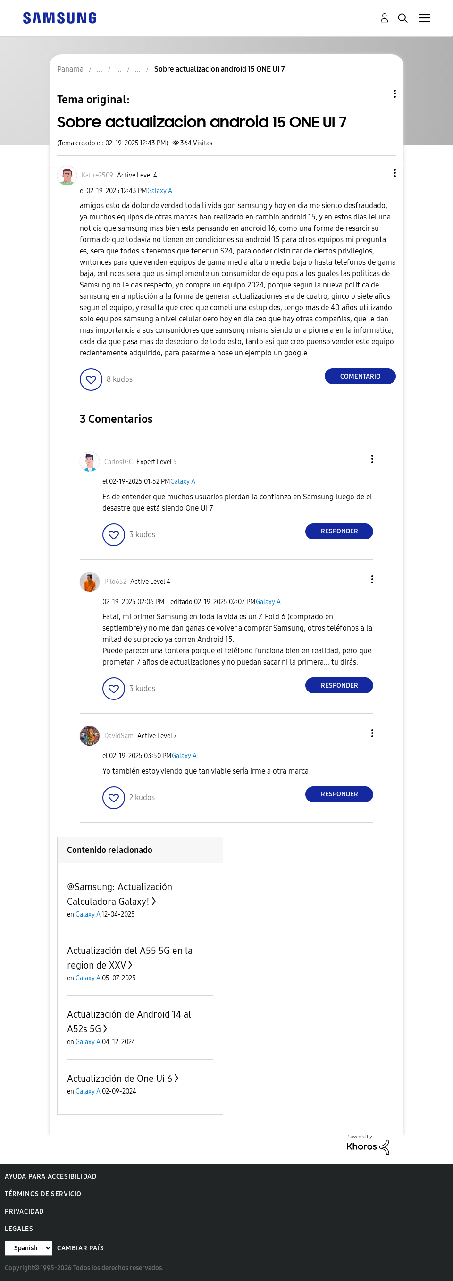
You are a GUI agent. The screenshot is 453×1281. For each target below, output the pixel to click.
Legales (19, 1229)
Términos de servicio (43, 1194)
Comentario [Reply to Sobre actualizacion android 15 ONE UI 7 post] (360, 376)
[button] (379, 173)
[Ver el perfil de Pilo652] (115, 582)
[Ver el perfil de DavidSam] (119, 736)
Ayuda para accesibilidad (50, 1176)
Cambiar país (80, 1248)
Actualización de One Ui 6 (119, 1078)
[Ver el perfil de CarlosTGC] (118, 462)
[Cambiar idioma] (28, 1248)
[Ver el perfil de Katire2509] (97, 175)
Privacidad (24, 1211)
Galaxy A (159, 191)
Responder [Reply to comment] (339, 531)
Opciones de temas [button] (379, 93)
